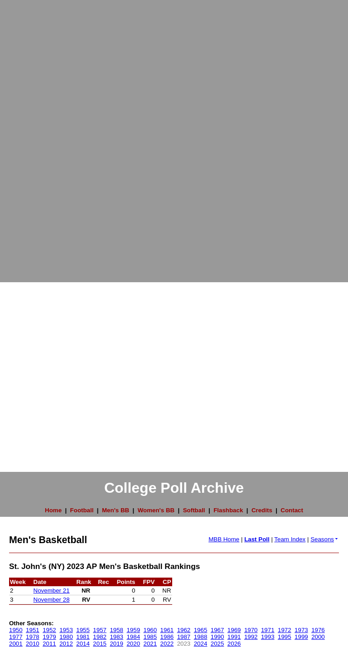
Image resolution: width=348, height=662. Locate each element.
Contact (291, 510)
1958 (116, 630)
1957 (99, 630)
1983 (116, 636)
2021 (150, 643)
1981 (83, 636)
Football (82, 510)
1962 (184, 630)
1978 (32, 636)
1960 (150, 630)
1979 (49, 636)
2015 (99, 643)
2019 (116, 643)
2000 (318, 636)
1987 (184, 636)
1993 (268, 636)
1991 (234, 636)
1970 (251, 630)
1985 (150, 636)
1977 (16, 636)
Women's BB (156, 510)
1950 (16, 630)
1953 (66, 630)
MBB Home (223, 539)
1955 (83, 630)
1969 (234, 630)
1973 (301, 630)
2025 (217, 643)
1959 (133, 630)
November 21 (52, 590)
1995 (284, 636)
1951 (32, 630)
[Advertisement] (36, 136)
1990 (217, 636)
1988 (201, 636)
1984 (133, 636)
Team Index (289, 539)
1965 (201, 630)
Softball (194, 510)
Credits (261, 510)
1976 (318, 630)
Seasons (324, 539)
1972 (284, 630)
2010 (32, 643)
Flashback (228, 510)
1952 (49, 630)
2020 (133, 643)
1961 (167, 630)
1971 (268, 630)
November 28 (52, 599)
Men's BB (115, 510)
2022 (167, 643)
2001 (16, 643)
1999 (301, 636)
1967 (217, 630)
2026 (234, 643)
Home (53, 510)
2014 (83, 643)
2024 (201, 643)
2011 (49, 643)
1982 (99, 636)
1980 (66, 636)
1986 (167, 636)
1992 (251, 636)
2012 (66, 643)
